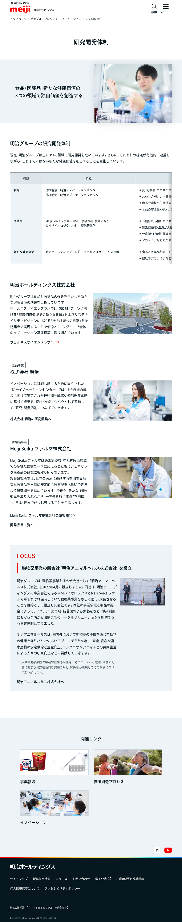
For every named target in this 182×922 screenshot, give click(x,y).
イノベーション (71, 19)
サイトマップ (19, 879)
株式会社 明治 (19, 907)
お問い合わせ (81, 879)
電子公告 (103, 879)
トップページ (18, 19)
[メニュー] (166, 8)
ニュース (61, 879)
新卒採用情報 (41, 879)
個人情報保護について (25, 888)
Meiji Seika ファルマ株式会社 (51, 907)
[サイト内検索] (154, 8)
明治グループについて (44, 19)
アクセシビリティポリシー (62, 888)
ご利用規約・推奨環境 (130, 879)
